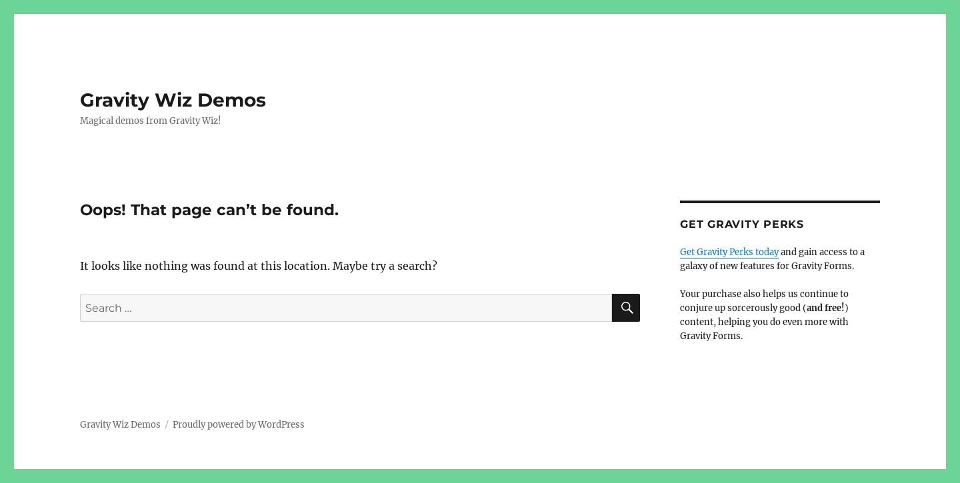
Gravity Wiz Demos (173, 100)
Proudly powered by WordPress (239, 424)
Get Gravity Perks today (729, 252)
